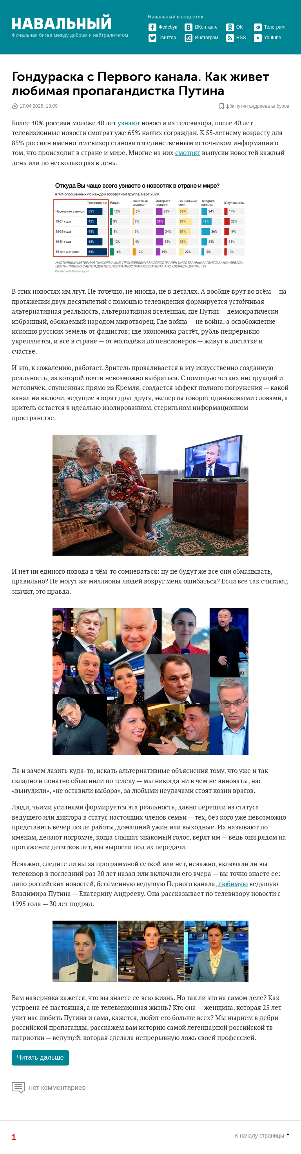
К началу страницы (262, 1135)
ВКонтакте (201, 27)
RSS (236, 37)
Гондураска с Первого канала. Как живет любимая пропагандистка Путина (140, 84)
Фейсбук (162, 27)
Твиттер (162, 37)
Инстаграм (201, 37)
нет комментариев (48, 1087)
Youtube (267, 37)
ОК (234, 27)
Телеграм (269, 27)
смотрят (187, 153)
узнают (129, 123)
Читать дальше (40, 1057)
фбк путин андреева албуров (257, 106)
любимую (233, 884)
